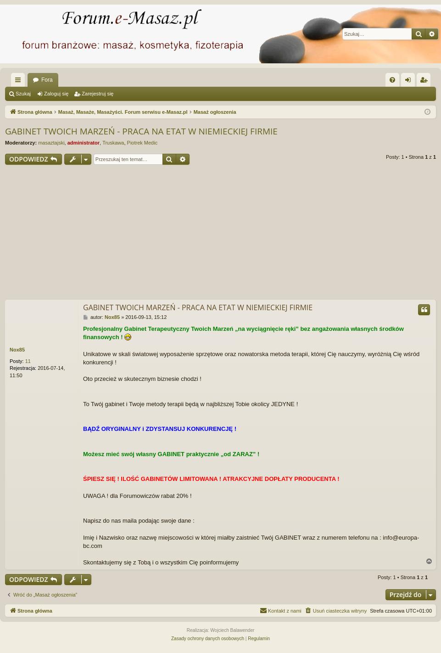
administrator (83, 142)
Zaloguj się (56, 93)
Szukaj (23, 93)
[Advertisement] (220, 233)
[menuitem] (392, 80)
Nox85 (17, 349)
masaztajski (51, 142)
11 (28, 361)
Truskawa (113, 142)
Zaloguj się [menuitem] (410, 82)
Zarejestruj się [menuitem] (425, 82)
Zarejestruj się (97, 93)
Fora (47, 80)
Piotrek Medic (142, 142)
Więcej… (20, 82)
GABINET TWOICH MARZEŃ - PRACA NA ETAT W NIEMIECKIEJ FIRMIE (141, 131)
